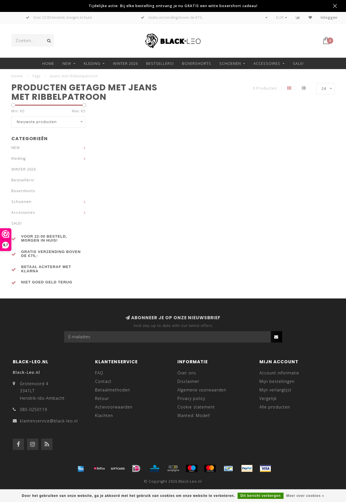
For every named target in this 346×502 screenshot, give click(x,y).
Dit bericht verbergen (260, 496)
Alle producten (274, 407)
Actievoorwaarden (114, 407)
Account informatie (279, 373)
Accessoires (266, 63)
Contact (103, 381)
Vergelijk (268, 398)
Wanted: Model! (193, 415)
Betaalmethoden (112, 390)
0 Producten (265, 88)
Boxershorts (196, 63)
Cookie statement (196, 407)
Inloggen (329, 17)
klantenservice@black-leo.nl (49, 421)
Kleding (92, 63)
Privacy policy (191, 398)
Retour (102, 398)
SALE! (298, 63)
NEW (66, 63)
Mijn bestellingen (277, 381)
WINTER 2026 (125, 63)
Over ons (186, 373)
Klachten (104, 415)
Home (48, 63)
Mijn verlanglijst (275, 390)
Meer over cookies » (305, 496)
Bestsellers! (160, 63)
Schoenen (230, 63)
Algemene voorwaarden (201, 390)
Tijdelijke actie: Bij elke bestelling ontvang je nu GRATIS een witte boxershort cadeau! (173, 5)
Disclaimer (188, 381)
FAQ (99, 373)
